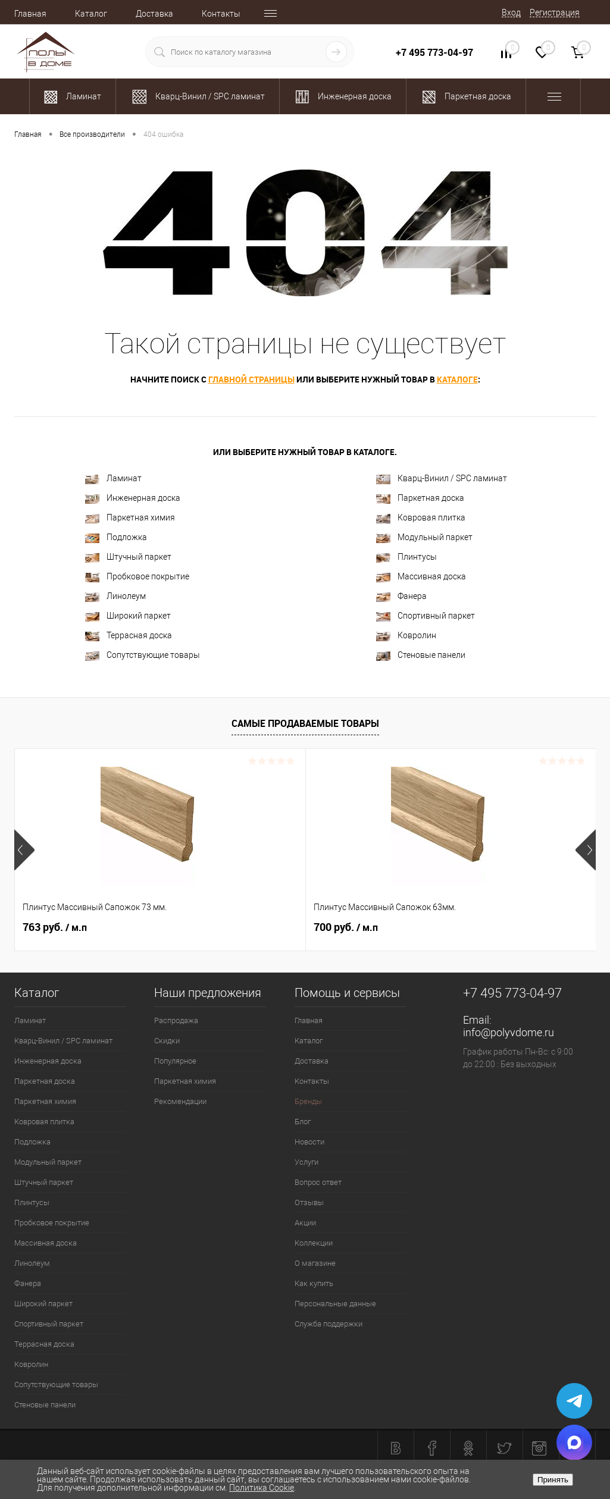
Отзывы (309, 1202)
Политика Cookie (261, 1487)
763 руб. (55, 927)
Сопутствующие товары (142, 655)
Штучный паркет (128, 557)
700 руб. (249, 927)
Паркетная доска (420, 498)
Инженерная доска (132, 498)
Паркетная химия (130, 518)
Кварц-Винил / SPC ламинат (441, 478)
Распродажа (176, 1020)
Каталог (91, 13)
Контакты (221, 13)
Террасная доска (128, 636)
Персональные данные (335, 1303)
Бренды (308, 1101)
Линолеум (115, 596)
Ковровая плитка (420, 518)
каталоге (457, 379)
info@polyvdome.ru (508, 1032)
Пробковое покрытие (137, 577)
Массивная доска (421, 577)
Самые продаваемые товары (305, 723)
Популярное (175, 1060)
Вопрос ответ (318, 1182)
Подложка (116, 537)
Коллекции (314, 1242)
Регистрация (555, 12)
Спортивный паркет (425, 616)
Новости (309, 1141)
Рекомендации (180, 1101)
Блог (303, 1121)
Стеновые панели (420, 655)
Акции (305, 1222)
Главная (30, 13)
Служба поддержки (328, 1323)
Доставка (154, 13)
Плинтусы (406, 557)
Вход (511, 12)
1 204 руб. (446, 927)
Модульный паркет (424, 537)
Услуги (306, 1162)
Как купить (314, 1283)
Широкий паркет (128, 616)
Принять (552, 1479)
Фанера (401, 596)
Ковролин (406, 636)
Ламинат (113, 478)
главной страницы (251, 379)
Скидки (167, 1040)
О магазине (315, 1263)
